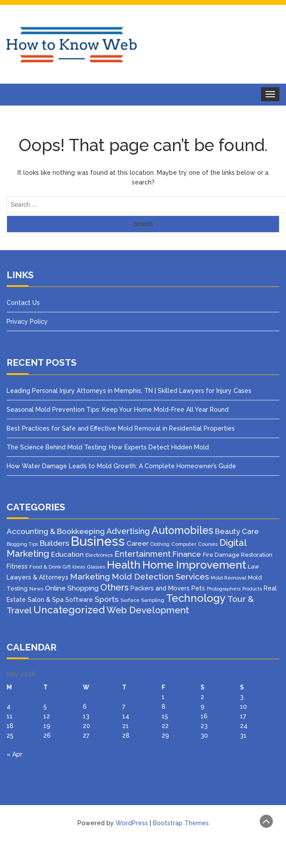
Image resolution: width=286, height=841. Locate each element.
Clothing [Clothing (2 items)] (159, 544)
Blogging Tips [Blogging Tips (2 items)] (22, 544)
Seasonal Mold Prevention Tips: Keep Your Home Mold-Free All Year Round (118, 409)
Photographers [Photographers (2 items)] (223, 588)
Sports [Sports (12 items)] (107, 599)
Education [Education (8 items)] (67, 554)
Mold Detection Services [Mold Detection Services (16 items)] (160, 576)
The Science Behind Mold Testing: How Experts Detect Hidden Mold (108, 447)
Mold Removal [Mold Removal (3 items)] (228, 578)
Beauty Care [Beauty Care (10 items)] (237, 531)
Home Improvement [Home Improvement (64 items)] (194, 564)
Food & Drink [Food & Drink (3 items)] (45, 567)
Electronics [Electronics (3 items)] (99, 555)
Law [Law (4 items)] (253, 566)
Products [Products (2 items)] (252, 588)
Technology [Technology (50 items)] (196, 598)
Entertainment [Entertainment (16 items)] (142, 553)
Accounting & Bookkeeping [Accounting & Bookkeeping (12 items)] (56, 531)
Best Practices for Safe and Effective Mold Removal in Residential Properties (121, 428)
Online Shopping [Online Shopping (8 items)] (72, 588)
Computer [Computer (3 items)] (183, 544)
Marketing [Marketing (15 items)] (90, 576)
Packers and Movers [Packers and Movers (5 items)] (160, 588)
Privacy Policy (27, 321)
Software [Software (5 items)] (79, 599)
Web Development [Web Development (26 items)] (147, 609)
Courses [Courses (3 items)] (208, 544)
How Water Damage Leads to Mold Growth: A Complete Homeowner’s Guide (121, 466)
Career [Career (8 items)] (137, 543)
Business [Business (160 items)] (98, 541)
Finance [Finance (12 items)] (187, 554)
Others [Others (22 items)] (114, 587)
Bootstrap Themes (181, 823)
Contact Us (23, 302)
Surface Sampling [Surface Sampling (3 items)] (142, 600)
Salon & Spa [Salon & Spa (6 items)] (46, 599)
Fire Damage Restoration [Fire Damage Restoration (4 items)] (237, 554)
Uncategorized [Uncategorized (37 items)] (69, 609)
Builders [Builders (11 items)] (54, 543)
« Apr (14, 754)
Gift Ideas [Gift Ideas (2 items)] (74, 566)
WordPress (132, 823)
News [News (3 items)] (36, 589)
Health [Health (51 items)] (124, 564)
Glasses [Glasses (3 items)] (96, 567)
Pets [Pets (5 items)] (198, 588)
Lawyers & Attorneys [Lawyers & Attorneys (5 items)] (37, 577)
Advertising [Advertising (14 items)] (128, 531)
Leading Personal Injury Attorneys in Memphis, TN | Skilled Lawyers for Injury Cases (129, 390)
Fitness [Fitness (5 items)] (17, 566)
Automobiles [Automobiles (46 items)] (182, 530)
